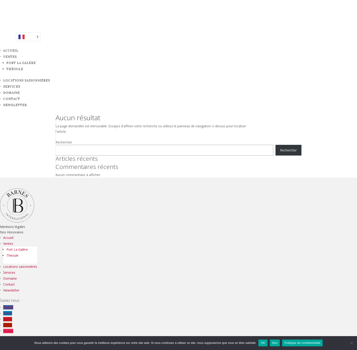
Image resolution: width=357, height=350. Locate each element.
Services (11, 87)
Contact (11, 99)
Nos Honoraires (11, 232)
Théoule (14, 69)
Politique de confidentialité (302, 343)
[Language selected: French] (28, 36)
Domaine (11, 93)
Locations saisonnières (26, 80)
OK (263, 343)
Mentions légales (12, 227)
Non (275, 343)
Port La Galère (21, 63)
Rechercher (64, 142)
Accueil (10, 51)
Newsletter (15, 105)
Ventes (10, 57)
